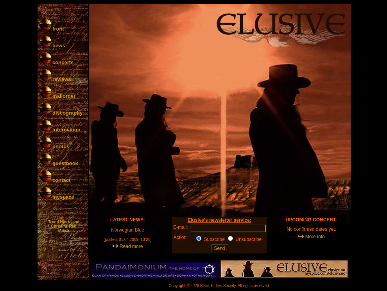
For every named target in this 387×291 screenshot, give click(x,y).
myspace (56, 197)
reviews (55, 79)
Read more (131, 246)
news (52, 45)
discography (61, 113)
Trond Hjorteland (63, 222)
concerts (56, 62)
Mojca (63, 230)
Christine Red (63, 226)
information (60, 130)
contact (55, 180)
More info (315, 236)
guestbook (58, 163)
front (51, 29)
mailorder (57, 96)
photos (54, 146)
